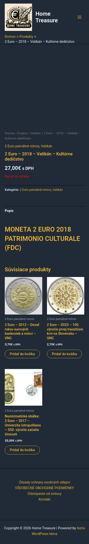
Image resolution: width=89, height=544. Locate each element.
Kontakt (44, 499)
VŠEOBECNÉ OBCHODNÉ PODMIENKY (44, 488)
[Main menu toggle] (79, 17)
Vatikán (35, 133)
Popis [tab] (9, 211)
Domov (10, 133)
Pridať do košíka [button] (22, 354)
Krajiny (22, 133)
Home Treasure (47, 17)
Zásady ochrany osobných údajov (44, 482)
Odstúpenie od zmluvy (44, 494)
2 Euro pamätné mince (22, 146)
